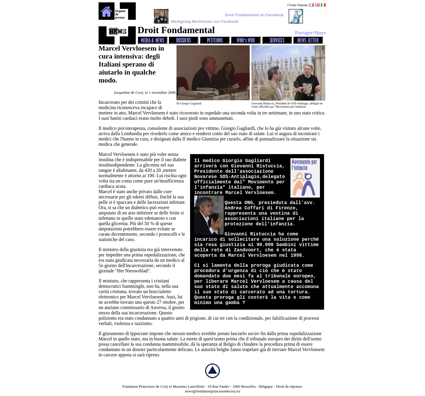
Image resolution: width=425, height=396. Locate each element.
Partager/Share (310, 32)
